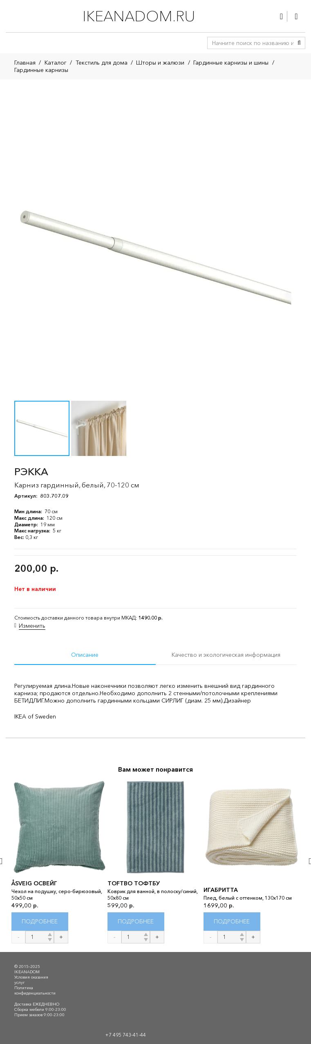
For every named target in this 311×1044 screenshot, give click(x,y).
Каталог (56, 62)
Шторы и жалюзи (160, 62)
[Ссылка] (281, 16)
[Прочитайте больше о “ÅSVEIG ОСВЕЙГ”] (39, 921)
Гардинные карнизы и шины (230, 62)
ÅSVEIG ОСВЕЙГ (34, 883)
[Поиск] (299, 43)
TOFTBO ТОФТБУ (133, 883)
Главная (25, 62)
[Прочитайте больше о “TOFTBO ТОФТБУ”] (135, 921)
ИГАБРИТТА (221, 890)
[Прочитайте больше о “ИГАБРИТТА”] (232, 921)
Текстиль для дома (102, 62)
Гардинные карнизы (41, 70)
